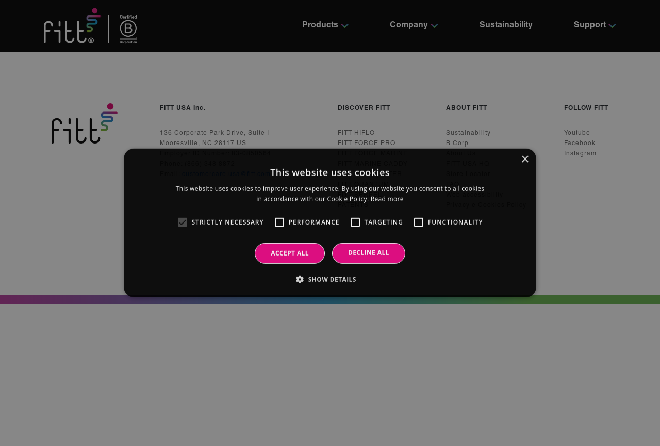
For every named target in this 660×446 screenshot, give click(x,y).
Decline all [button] (368, 252)
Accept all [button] (290, 253)
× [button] (525, 160)
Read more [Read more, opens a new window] (387, 199)
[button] (330, 279)
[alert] (330, 223)
